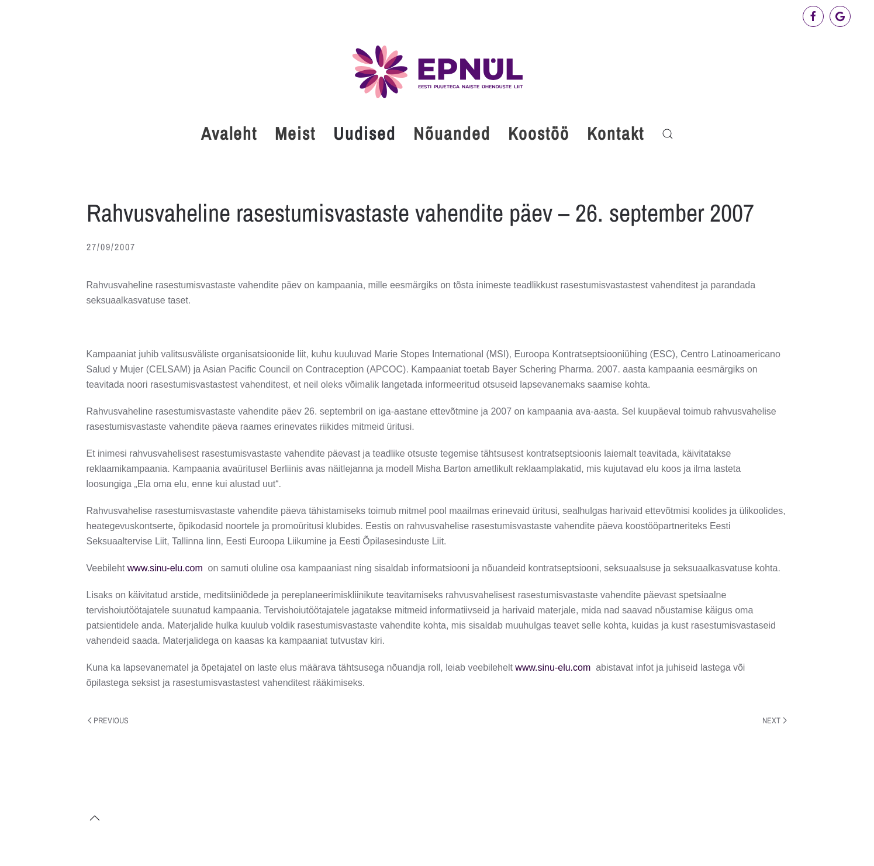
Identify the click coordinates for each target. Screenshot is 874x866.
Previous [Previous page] (108, 720)
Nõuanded (451, 133)
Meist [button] (295, 133)
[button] (667, 134)
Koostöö (538, 133)
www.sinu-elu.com (165, 568)
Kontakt (615, 133)
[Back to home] (437, 71)
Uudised (364, 133)
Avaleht (229, 133)
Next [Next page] (774, 720)
